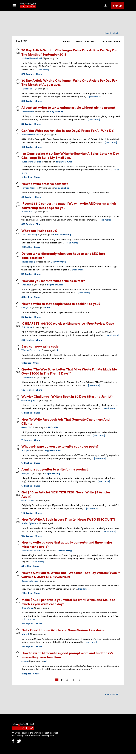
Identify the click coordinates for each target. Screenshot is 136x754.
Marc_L (25, 633)
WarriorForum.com (31, 350)
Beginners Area (64, 161)
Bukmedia (26, 211)
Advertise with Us (112, 33)
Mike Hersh (27, 377)
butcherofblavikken (31, 161)
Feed (66, 41)
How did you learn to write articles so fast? (53, 280)
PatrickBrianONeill (31, 134)
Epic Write (26, 327)
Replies (27, 74)
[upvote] (18, 51)
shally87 (25, 307)
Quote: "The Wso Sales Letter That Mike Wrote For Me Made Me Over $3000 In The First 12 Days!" (69, 371)
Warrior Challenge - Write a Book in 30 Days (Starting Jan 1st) (66, 396)
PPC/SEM (53, 427)
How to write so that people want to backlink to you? (60, 303)
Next (75, 679)
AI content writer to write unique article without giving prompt (68, 107)
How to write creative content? (44, 183)
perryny (25, 473)
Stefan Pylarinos (29, 523)
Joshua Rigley (28, 400)
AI (58, 350)
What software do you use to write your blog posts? (60, 446)
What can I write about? (39, 230)
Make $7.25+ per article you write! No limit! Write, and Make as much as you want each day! (68, 601)
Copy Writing (55, 111)
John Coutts (27, 500)
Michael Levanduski (31, 58)
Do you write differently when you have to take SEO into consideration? (63, 255)
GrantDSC (26, 427)
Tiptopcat (26, 88)
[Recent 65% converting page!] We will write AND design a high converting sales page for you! (68, 205)
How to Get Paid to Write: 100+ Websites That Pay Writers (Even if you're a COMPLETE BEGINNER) (70, 574)
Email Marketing (62, 234)
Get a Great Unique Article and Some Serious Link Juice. (63, 630)
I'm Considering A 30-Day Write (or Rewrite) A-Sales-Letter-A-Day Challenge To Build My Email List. (70, 155)
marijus (25, 450)
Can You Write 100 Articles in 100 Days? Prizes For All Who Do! (67, 130)
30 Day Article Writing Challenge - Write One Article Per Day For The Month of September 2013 (69, 52)
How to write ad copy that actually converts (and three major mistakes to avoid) (66, 544)
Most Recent (86, 41)
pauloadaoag (28, 261)
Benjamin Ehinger (30, 580)
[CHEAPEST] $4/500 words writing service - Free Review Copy (67, 323)
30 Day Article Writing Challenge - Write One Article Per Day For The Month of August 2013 (69, 82)
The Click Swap (29, 234)
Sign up (117, 5)
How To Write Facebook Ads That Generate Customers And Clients (65, 421)
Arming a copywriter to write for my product (54, 469)
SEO (47, 307)
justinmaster (27, 111)
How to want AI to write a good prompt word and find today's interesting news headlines (67, 655)
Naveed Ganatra (30, 187)
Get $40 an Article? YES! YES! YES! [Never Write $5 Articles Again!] (65, 494)
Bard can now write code (39, 346)
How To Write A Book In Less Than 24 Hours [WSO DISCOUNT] (68, 519)
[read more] (43, 69)
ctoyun (25, 661)
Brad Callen (27, 607)
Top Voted (110, 41)
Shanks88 (26, 284)
